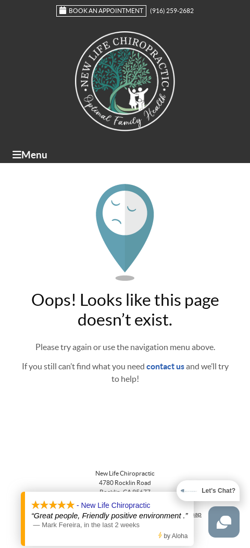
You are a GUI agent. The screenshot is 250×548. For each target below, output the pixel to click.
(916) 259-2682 (172, 10)
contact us (165, 366)
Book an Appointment (101, 10)
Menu (29, 154)
